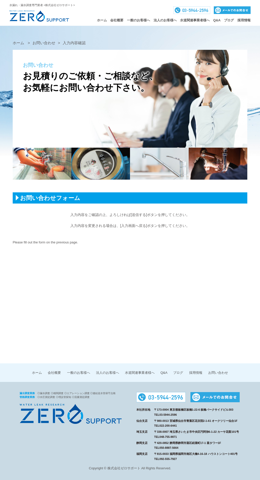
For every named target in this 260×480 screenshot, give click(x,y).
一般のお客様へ (138, 20)
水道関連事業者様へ (140, 373)
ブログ (229, 20)
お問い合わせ (218, 373)
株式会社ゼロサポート (39, 16)
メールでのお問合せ (232, 10)
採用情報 (244, 20)
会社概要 (116, 20)
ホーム (102, 20)
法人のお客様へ (165, 20)
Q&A (217, 20)
